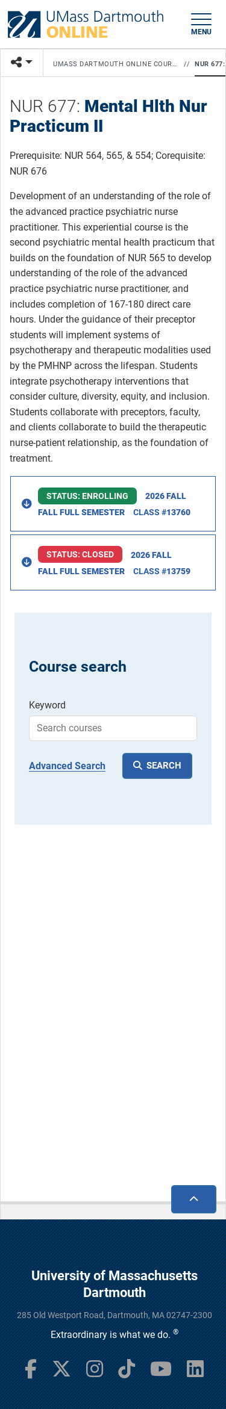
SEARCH (163, 765)
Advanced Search (67, 766)
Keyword (47, 705)
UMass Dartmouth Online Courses (116, 64)
